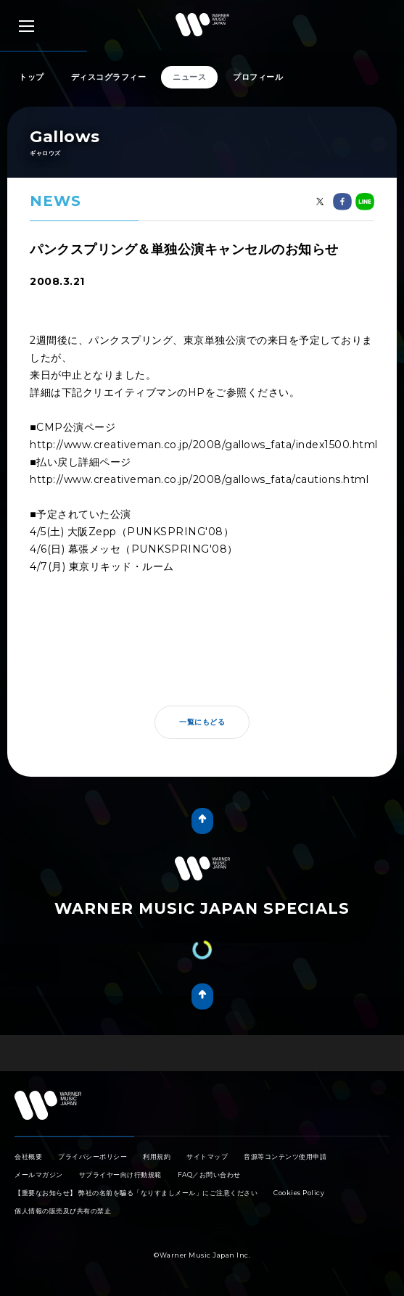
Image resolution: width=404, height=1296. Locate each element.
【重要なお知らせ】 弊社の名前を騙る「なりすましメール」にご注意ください (136, 1193)
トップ (31, 77)
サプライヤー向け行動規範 (120, 1175)
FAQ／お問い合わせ (209, 1175)
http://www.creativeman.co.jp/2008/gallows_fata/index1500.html (204, 444)
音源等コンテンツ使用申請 (285, 1156)
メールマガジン (39, 1175)
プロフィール (258, 77)
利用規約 (156, 1156)
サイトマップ (207, 1156)
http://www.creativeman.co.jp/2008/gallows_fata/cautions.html (199, 479)
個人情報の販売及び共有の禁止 (63, 1211)
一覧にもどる (202, 722)
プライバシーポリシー (92, 1156)
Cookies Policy (298, 1193)
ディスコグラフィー (109, 77)
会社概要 (28, 1156)
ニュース (189, 77)
